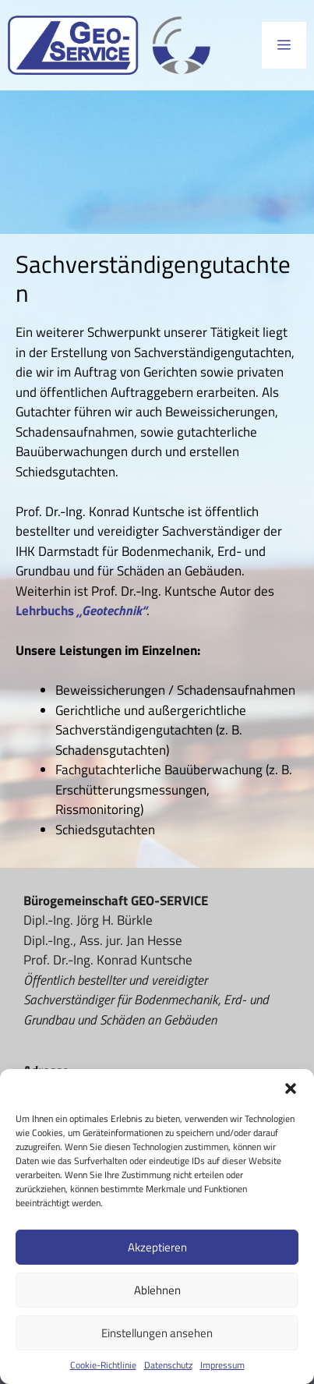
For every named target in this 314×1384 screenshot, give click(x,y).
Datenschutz (168, 1365)
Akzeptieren (157, 1247)
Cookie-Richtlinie (103, 1365)
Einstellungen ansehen (157, 1333)
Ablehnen (157, 1290)
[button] (290, 1088)
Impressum (222, 1365)
